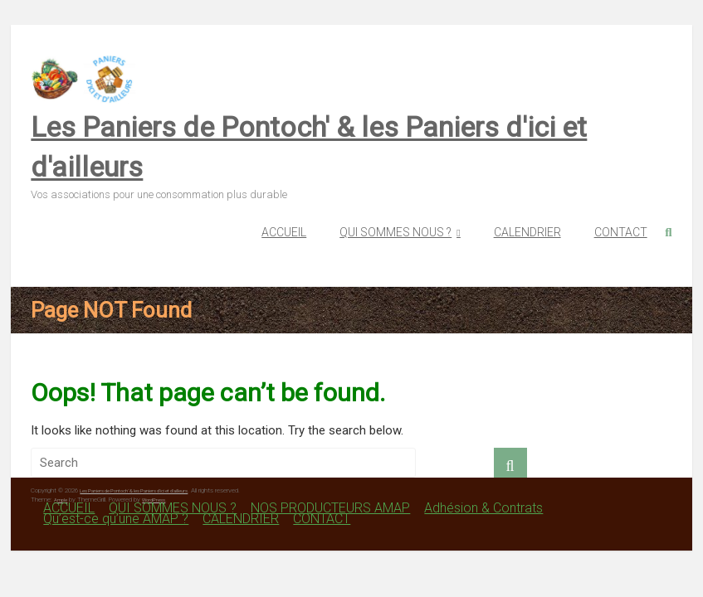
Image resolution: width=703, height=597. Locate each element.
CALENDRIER (527, 232)
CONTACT (620, 232)
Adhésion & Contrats (483, 508)
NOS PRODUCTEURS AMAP (330, 508)
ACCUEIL (283, 232)
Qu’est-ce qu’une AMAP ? (115, 519)
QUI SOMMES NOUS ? (395, 232)
